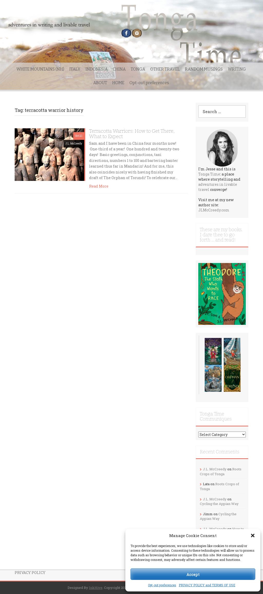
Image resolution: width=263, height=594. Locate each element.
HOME (118, 82)
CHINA (119, 69)
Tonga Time (209, 174)
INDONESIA (97, 69)
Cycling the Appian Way (219, 503)
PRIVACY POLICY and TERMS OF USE (207, 585)
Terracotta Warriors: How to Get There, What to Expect (131, 133)
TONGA (138, 69)
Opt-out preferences (162, 585)
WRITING (237, 69)
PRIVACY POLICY (30, 572)
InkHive (95, 587)
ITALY (74, 69)
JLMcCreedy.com (213, 210)
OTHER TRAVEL (165, 69)
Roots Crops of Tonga (220, 471)
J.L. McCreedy (73, 143)
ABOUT (100, 82)
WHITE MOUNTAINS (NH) (40, 69)
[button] (252, 535)
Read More (98, 186)
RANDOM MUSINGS (204, 69)
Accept (193, 574)
